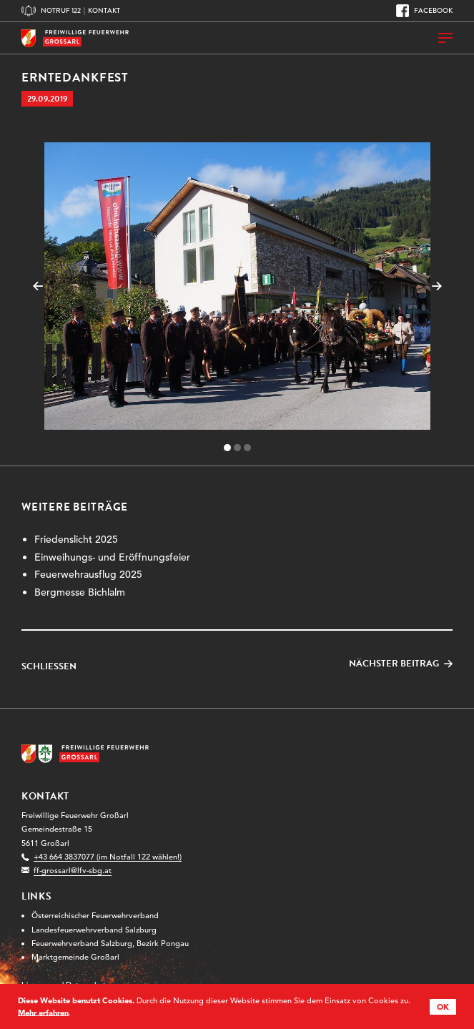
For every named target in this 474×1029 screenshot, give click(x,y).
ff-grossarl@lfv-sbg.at (73, 870)
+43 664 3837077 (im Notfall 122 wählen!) (108, 857)
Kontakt (104, 10)
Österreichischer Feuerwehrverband (95, 915)
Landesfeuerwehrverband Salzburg (94, 930)
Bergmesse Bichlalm (79, 592)
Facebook (433, 10)
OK (443, 1007)
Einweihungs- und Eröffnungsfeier (112, 557)
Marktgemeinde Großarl (75, 957)
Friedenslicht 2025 (76, 539)
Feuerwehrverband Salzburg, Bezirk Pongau (110, 943)
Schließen (48, 666)
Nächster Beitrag (394, 664)
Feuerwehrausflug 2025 (88, 574)
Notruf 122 (61, 10)
